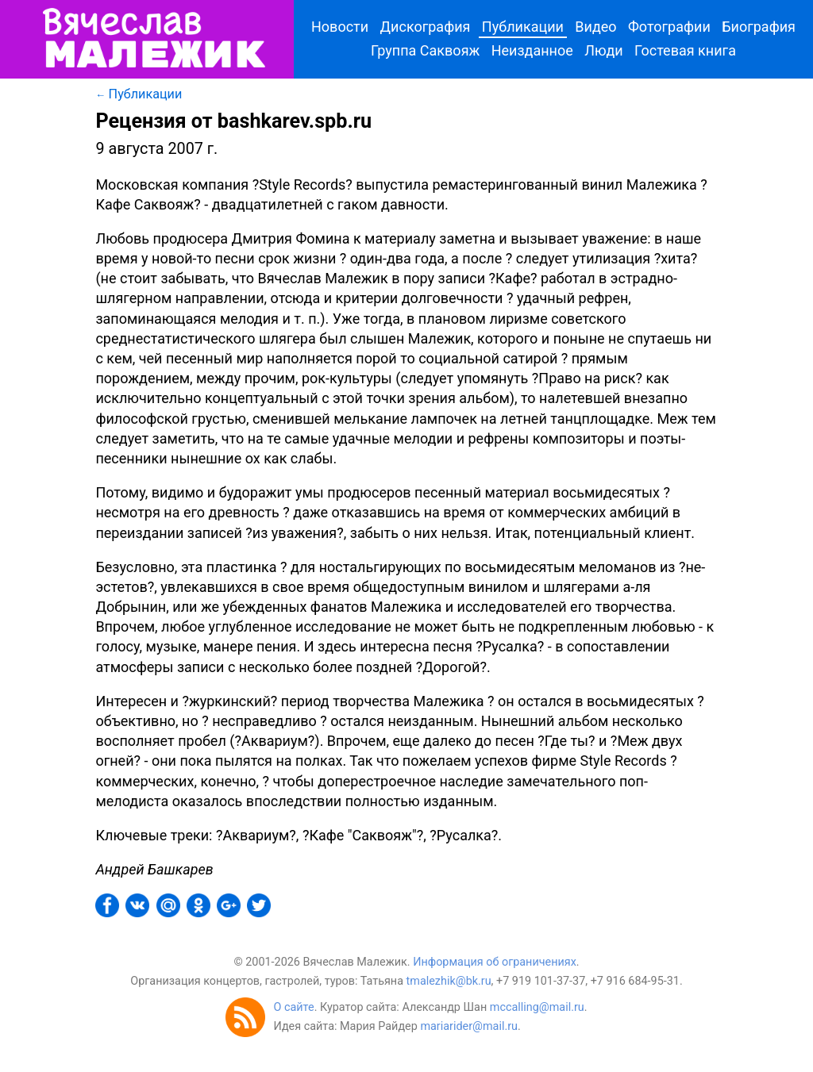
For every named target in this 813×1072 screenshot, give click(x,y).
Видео (595, 26)
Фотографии (669, 26)
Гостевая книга (685, 50)
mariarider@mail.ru (469, 1026)
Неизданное (532, 50)
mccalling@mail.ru (537, 1007)
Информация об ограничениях (494, 962)
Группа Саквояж (425, 50)
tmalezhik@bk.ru (448, 981)
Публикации (523, 26)
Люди (603, 50)
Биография (759, 26)
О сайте (293, 1007)
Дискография (425, 26)
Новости (339, 26)
